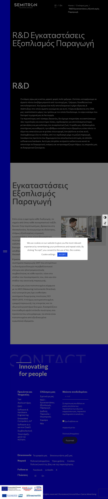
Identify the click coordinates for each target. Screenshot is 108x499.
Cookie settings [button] (48, 254)
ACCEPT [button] (62, 254)
